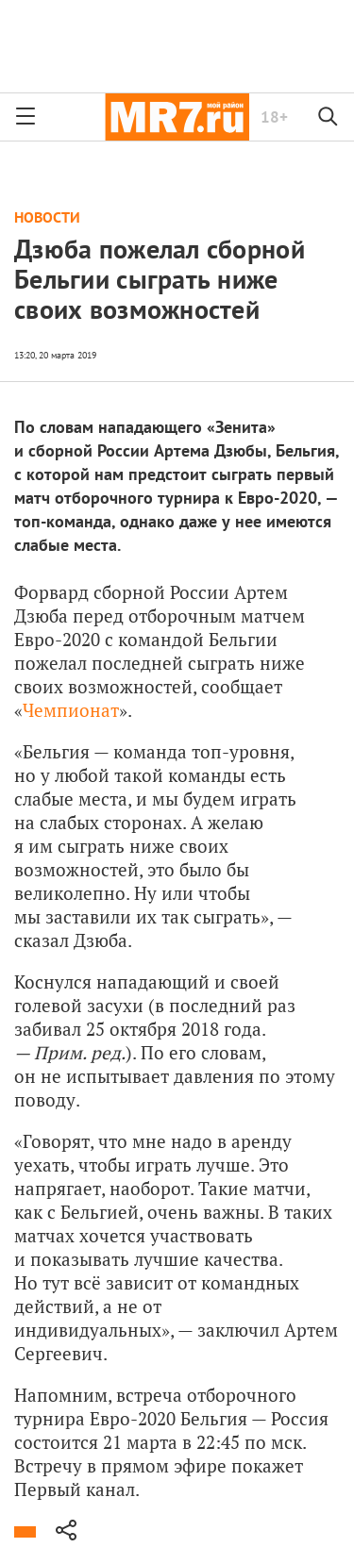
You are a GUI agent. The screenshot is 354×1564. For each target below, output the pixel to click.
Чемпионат (71, 710)
